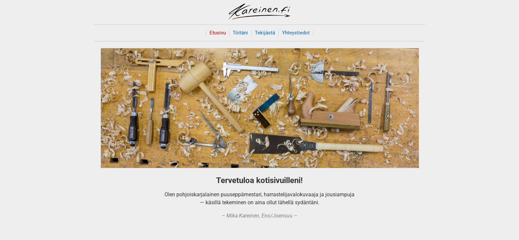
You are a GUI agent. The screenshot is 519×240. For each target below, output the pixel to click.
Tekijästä (265, 33)
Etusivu (218, 33)
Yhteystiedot (296, 33)
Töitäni (240, 33)
